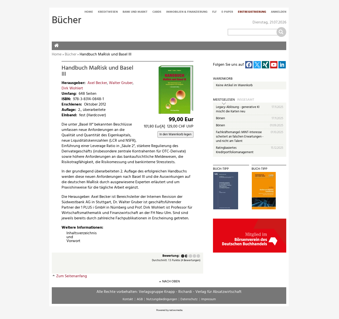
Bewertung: (171, 256)
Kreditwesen (108, 12)
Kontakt (128, 299)
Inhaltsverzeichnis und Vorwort (68, 237)
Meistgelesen (224, 100)
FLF (214, 12)
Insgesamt (245, 100)
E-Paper (227, 12)
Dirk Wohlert (72, 88)
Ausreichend (186, 256)
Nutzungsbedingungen (161, 299)
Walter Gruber (121, 83)
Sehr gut (198, 256)
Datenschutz (189, 299)
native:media (175, 310)
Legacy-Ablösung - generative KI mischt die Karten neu (237, 109)
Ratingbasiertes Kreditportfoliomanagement (235, 150)
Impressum (208, 299)
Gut (194, 256)
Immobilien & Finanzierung (186, 12)
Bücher (70, 54)
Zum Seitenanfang (71, 276)
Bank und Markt (135, 12)
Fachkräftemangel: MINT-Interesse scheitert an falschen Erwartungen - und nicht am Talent (240, 136)
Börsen (220, 118)
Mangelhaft (183, 256)
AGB (140, 299)
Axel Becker (97, 83)
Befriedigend (190, 256)
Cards (156, 12)
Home (89, 12)
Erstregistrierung (252, 12)
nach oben (171, 281)
